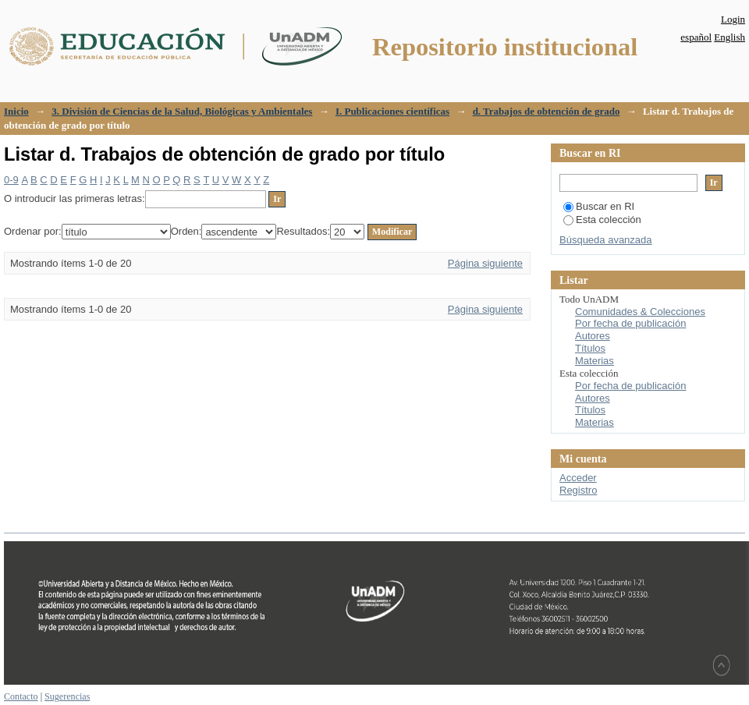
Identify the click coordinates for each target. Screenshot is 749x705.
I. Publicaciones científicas (392, 111)
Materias (594, 361)
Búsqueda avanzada (605, 240)
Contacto (21, 696)
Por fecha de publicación (630, 323)
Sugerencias (67, 696)
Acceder (578, 478)
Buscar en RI (598, 206)
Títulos (590, 348)
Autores (592, 336)
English (729, 37)
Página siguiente (485, 263)
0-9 (11, 180)
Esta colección (602, 219)
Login (733, 19)
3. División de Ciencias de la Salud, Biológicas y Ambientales (181, 111)
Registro (578, 490)
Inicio (16, 111)
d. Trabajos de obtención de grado (546, 111)
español (696, 37)
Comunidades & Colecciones (640, 311)
